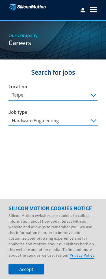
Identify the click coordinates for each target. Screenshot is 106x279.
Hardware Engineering (35, 120)
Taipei (18, 94)
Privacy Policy (82, 262)
